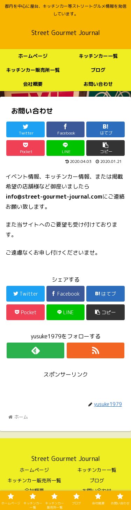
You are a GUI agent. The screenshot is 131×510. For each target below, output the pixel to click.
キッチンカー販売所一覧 (34, 480)
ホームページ (34, 470)
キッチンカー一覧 (96, 470)
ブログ (96, 480)
